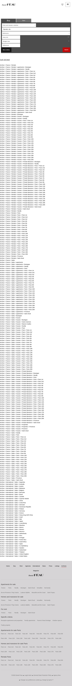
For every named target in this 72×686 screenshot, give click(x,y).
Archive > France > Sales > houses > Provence (13, 428)
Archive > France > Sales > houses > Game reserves (15, 322)
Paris (9, 588)
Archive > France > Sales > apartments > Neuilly (14, 266)
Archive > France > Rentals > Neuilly (10, 211)
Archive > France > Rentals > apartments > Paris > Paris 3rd (17, 75)
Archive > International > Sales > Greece (12, 513)
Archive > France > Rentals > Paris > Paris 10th (14, 233)
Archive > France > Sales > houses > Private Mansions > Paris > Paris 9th (21, 396)
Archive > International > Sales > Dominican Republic (15, 507)
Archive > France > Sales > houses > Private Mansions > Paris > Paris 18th (22, 414)
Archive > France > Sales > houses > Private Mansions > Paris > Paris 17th (22, 412)
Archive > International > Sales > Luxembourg (13, 523)
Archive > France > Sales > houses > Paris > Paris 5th (16, 338)
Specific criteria (6, 617)
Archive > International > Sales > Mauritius (12, 525)
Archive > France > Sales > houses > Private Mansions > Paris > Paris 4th (21, 385)
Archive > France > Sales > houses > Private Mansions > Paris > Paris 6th (21, 389)
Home (9, 4)
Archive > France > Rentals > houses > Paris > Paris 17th (17, 153)
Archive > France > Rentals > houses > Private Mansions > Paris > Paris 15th (22, 194)
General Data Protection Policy (42, 675)
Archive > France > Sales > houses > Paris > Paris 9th (16, 346)
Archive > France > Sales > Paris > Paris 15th (13, 465)
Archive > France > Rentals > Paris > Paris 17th (14, 248)
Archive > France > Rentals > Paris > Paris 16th (14, 246)
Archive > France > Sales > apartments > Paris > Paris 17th (17, 303)
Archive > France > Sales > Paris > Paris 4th (13, 443)
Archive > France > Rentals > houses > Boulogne (14, 116)
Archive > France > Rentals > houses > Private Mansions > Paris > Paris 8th (22, 180)
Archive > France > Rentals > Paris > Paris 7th (13, 227)
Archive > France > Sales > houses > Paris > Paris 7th (16, 342)
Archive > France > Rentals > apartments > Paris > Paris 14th (18, 98)
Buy (8, 21)
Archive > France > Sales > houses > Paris (12, 328)
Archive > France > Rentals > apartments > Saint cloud (16, 112)
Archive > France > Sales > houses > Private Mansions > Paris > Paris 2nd (22, 381)
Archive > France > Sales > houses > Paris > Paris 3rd (16, 334)
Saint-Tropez (51, 592)
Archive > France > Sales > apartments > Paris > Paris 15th (17, 299)
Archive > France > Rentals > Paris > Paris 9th (13, 231)
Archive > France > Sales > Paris (9, 435)
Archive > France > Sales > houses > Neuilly (13, 326)
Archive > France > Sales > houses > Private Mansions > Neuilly (19, 375)
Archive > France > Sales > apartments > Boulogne (15, 264)
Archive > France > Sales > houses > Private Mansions (16, 371)
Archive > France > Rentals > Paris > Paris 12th (14, 237)
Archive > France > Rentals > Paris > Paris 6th (13, 225)
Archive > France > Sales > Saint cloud (11, 480)
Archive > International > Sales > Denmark (12, 504)
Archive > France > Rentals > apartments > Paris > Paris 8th (17, 85)
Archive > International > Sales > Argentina (12, 482)
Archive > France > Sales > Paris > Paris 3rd (13, 441)
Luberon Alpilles (25, 592)
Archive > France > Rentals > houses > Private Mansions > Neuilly (19, 163)
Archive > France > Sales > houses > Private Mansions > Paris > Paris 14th (22, 406)
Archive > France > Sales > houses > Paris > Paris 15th (16, 359)
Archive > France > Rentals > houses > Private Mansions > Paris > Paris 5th (22, 174)
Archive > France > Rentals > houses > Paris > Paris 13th (17, 145)
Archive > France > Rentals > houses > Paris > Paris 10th (17, 139)
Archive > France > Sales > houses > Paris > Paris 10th (16, 348)
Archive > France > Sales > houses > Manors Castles (15, 324)
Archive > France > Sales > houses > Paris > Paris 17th (16, 363)
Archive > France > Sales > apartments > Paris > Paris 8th (17, 285)
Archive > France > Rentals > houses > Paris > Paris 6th (16, 131)
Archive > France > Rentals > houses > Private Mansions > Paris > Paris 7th (22, 178)
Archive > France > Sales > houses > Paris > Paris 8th (16, 344)
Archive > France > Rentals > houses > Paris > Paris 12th (17, 143)
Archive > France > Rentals (8, 65)
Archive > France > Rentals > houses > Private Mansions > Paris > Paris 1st (22, 166)
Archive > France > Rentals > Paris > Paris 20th (14, 254)
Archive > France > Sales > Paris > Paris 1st (13, 437)
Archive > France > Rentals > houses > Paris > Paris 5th (16, 129)
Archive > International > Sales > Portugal (12, 537)
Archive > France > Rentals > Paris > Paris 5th (13, 223)
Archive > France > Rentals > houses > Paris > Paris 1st (16, 120)
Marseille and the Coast (38, 592)
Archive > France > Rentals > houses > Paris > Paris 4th (16, 126)
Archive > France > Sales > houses (10, 318)
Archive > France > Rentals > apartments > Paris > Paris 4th (17, 77)
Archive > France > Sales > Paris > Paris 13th (13, 461)
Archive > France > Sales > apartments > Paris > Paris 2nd (17, 272)
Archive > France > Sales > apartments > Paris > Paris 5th (17, 278)
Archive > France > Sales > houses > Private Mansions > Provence (19, 420)
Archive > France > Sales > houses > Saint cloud (14, 431)
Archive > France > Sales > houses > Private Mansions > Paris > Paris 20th (22, 418)
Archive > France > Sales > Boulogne (11, 315)
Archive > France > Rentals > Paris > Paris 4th (13, 221)
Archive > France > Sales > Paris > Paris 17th (13, 470)
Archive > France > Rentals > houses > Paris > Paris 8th (16, 135)
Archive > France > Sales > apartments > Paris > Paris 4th (17, 276)
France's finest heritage (44, 620)
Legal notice (28, 675)
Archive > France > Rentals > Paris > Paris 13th (14, 239)
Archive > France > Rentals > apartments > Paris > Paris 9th (17, 87)
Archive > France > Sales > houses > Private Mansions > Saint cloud (20, 422)
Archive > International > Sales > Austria (11, 486)
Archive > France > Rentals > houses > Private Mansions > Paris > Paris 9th (22, 182)
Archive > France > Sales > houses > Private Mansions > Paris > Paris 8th (21, 394)
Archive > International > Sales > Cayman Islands (14, 498)
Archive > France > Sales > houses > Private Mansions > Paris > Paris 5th (21, 387)
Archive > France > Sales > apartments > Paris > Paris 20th (17, 309)
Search (66, 49)
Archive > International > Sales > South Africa (13, 541)
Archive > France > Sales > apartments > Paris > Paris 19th (17, 307)
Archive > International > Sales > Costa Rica (13, 502)
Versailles (39, 588)
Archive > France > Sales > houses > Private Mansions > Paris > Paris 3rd (21, 383)
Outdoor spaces (57, 620)
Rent (23, 20)
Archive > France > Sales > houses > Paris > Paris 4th (16, 336)
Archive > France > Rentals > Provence (11, 256)
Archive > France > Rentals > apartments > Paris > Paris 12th (18, 94)
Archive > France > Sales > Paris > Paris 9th (13, 453)
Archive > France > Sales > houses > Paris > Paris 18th (16, 365)
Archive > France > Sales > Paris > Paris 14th (13, 463)
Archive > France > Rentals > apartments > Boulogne (15, 67)
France (3, 588)
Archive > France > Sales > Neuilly (10, 433)
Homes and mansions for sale (12, 597)
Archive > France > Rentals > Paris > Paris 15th (14, 244)
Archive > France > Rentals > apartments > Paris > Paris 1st (17, 71)
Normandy (47, 588)
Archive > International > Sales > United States (13, 556)
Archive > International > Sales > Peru (11, 535)
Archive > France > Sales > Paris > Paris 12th (13, 459)
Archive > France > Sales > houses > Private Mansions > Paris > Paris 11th (22, 400)
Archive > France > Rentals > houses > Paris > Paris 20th (17, 159)
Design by (47, 680)
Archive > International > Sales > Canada (12, 496)
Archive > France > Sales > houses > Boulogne (13, 320)
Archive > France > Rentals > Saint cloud (12, 258)
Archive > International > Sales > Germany (12, 511)
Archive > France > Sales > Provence (11, 478)
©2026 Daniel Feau (17, 675)
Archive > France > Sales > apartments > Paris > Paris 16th (17, 301)
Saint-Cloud (31, 588)
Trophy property (5, 625)
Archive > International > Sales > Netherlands (13, 533)
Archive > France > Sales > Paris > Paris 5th (13, 445)
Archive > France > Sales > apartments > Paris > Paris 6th (17, 281)
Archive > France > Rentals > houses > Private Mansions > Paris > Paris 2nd (22, 168)
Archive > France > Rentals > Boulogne (11, 114)
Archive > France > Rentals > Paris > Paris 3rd (13, 219)
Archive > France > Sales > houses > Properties (14, 424)
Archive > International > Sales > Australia (12, 484)
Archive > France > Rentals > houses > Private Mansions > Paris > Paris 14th (22, 192)
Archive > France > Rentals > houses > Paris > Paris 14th (17, 147)
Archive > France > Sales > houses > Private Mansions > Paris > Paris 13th (22, 404)
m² (68, 37)
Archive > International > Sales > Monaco (12, 529)
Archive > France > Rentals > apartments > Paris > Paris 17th (18, 104)
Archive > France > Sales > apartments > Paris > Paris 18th (17, 305)
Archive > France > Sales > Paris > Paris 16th (13, 468)
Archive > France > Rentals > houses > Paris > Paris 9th (16, 137)
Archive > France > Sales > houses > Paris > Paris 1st (16, 330)
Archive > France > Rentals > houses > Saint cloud (15, 209)
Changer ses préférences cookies (30, 680)
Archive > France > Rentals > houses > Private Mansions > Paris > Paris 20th (22, 205)
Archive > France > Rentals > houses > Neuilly (13, 118)
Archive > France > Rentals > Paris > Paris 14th (14, 242)
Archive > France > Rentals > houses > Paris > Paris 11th (17, 141)
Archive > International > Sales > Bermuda (12, 492)
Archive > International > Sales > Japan (11, 521)
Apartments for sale (8, 584)
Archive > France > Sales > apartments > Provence (15, 311)
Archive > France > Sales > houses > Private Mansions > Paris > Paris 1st (21, 379)
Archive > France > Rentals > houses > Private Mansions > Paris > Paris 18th (22, 200)
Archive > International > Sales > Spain (11, 544)
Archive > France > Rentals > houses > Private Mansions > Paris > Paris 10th (22, 184)
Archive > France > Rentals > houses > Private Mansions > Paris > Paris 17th (22, 198)
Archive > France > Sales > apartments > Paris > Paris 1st (17, 270)
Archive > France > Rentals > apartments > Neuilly (14, 69)
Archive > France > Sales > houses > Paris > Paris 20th (16, 369)
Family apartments (29, 620)
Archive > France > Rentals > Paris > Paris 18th (14, 250)
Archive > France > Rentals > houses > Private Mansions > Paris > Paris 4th (22, 172)
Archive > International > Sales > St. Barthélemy (14, 546)
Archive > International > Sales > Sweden (12, 548)
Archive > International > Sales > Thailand (12, 552)
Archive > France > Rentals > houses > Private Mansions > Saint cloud (20, 207)
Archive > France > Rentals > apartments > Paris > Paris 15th (18, 100)
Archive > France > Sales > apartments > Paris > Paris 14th (17, 297)
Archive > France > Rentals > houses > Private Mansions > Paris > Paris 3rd (22, 170)
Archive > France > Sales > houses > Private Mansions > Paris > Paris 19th (22, 416)
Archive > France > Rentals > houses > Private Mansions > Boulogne (20, 161)
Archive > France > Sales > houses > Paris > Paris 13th (16, 355)
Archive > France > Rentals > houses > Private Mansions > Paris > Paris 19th (22, 202)
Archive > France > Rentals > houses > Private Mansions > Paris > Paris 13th (22, 190)
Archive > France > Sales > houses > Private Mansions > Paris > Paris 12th (22, 402)
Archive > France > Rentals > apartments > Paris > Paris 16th (18, 102)
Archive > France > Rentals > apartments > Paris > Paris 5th (17, 79)
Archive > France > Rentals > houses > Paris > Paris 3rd (16, 124)
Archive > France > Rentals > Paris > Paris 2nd (13, 217)
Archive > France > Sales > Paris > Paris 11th (13, 457)
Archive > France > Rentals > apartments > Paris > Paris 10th (18, 89)
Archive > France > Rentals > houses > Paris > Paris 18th (17, 155)
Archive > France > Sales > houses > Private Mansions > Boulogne (19, 373)
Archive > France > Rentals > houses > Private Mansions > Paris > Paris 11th (22, 186)
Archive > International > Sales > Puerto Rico (13, 539)
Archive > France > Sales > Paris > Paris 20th (13, 476)
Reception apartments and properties (11, 620)
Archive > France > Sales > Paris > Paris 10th (13, 455)
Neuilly (16, 588)
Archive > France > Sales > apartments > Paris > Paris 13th (17, 295)
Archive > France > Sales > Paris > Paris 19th (13, 474)
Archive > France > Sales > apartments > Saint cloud (15, 313)
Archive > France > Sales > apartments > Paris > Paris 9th (17, 287)
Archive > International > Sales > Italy (11, 519)
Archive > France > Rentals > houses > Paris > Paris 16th (17, 151)
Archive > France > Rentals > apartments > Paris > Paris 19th (18, 108)
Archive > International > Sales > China (11, 500)
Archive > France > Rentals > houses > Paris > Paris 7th (16, 133)
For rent (4, 609)
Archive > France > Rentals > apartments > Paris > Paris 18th (18, 106)
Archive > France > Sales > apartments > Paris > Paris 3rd (17, 274)
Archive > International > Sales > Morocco (12, 531)
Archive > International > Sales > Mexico (12, 527)
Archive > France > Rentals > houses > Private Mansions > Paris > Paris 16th (22, 196)
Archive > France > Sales (7, 260)
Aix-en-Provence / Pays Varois (10, 592)
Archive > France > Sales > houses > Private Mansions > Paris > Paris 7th (21, 391)
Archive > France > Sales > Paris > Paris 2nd (13, 439)
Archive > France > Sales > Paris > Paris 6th (13, 447)
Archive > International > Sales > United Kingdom (14, 554)
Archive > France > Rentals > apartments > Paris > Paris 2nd (18, 73)
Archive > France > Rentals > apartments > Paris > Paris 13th (18, 96)
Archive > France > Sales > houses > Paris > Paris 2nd (16, 332)
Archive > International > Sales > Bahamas (12, 488)
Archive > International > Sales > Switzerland (13, 550)
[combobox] (19, 25)
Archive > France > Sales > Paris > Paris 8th (13, 451)
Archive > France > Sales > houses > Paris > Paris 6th (16, 340)
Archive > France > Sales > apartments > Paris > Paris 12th (17, 293)
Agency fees (57, 675)
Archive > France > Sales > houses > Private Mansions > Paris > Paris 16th (22, 410)
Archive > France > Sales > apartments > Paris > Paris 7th (17, 283)
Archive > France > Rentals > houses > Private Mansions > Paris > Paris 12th (22, 188)
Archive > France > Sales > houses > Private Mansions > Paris (18, 377)
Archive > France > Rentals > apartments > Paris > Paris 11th (18, 92)
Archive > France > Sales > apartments (11, 262)
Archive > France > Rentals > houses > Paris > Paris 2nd (16, 122)
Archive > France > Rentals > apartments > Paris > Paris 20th (18, 110)
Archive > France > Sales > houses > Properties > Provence (17, 426)
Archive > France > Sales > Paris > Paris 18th (13, 472)
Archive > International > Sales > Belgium (12, 490)
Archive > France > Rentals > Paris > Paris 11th (14, 235)
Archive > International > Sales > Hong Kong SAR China (16, 515)
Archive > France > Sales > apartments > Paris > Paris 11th (17, 291)
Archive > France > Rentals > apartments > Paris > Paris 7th (17, 83)
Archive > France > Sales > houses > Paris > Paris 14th (16, 357)
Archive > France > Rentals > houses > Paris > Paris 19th (17, 157)
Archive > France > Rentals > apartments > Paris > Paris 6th (17, 81)
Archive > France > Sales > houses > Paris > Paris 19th (16, 367)
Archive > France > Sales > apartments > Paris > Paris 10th (17, 289)
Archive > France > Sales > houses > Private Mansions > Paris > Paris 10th (22, 398)
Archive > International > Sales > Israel (11, 517)
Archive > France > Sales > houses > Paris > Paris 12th (16, 352)
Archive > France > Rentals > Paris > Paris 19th (14, 252)
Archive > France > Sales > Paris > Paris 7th (13, 449)
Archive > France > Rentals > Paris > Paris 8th (13, 229)
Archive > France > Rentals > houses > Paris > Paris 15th (17, 149)
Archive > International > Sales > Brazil (11, 494)
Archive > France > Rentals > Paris (10, 213)
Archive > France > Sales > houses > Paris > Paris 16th (16, 361)
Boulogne (23, 588)
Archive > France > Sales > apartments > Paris (13, 268)
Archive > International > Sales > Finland (12, 509)
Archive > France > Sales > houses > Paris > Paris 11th (16, 350)
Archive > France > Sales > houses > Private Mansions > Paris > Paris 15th (22, 408)
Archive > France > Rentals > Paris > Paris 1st (13, 215)
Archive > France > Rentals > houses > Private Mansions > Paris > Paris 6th (22, 176)
